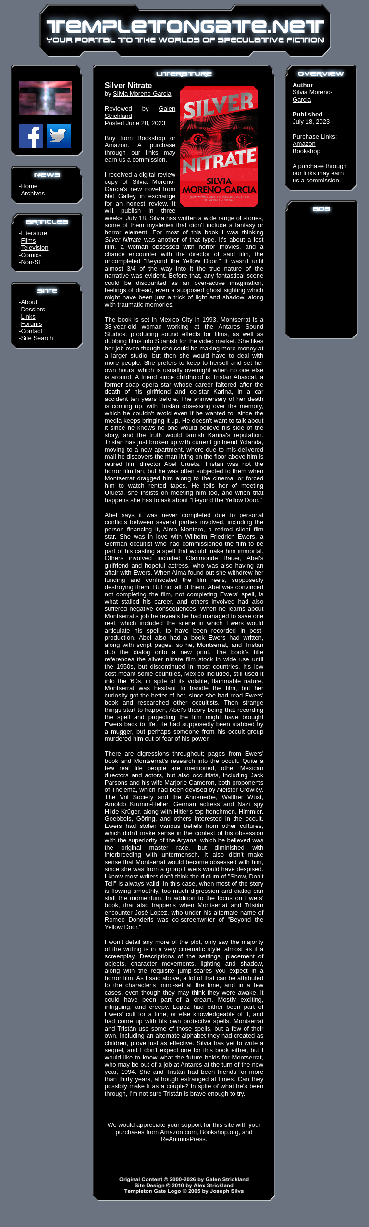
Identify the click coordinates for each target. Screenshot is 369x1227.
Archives (33, 193)
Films (28, 240)
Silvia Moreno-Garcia (142, 93)
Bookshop (151, 138)
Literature (34, 233)
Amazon (116, 145)
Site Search (37, 338)
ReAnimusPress (183, 1139)
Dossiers (33, 309)
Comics (31, 254)
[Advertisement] (321, 274)
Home (29, 186)
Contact (31, 331)
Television (34, 247)
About (29, 302)
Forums (31, 323)
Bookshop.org (219, 1132)
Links (28, 316)
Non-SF (31, 262)
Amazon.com (178, 1132)
